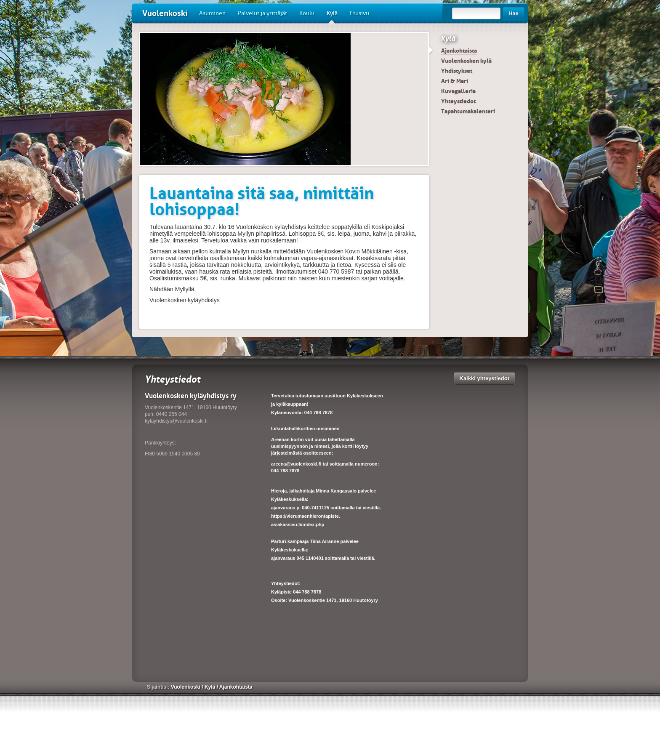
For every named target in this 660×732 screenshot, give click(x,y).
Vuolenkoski (165, 13)
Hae (513, 13)
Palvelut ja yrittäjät (262, 13)
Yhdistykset (456, 71)
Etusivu (359, 13)
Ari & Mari (454, 81)
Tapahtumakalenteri (468, 111)
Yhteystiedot (458, 101)
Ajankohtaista (459, 50)
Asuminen (212, 13)
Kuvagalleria (458, 91)
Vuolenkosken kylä (466, 60)
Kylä (332, 16)
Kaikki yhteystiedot (485, 378)
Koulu (306, 13)
